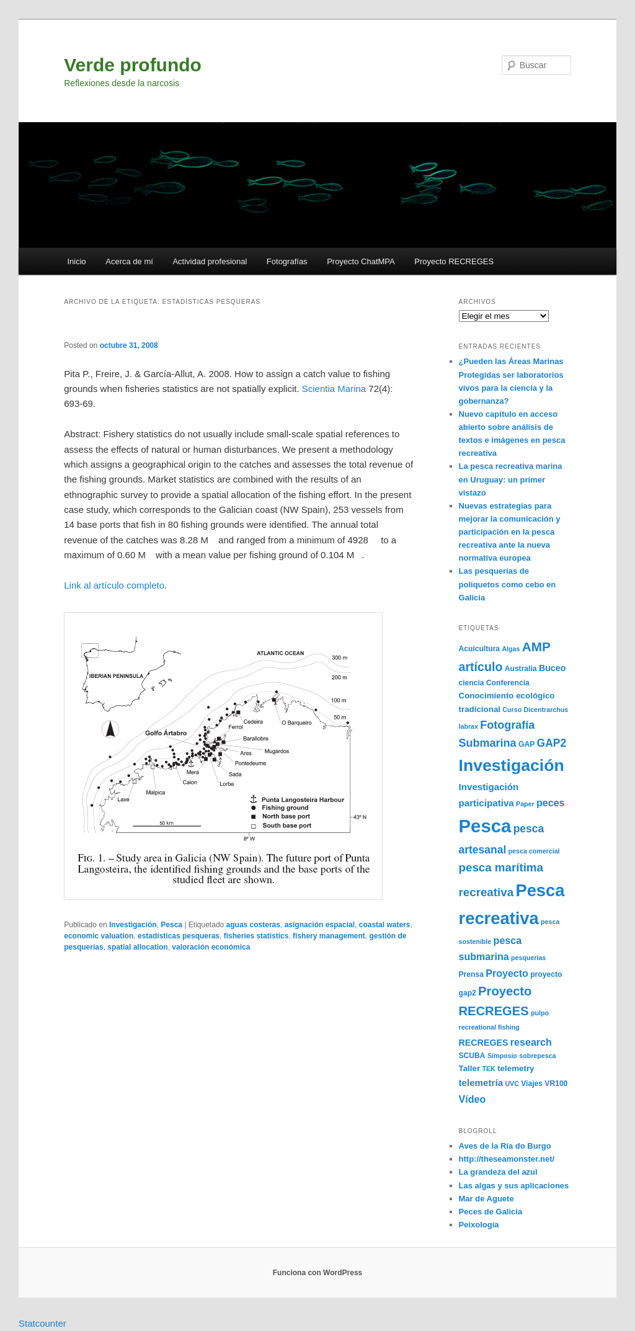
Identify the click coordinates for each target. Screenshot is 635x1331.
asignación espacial (320, 924)
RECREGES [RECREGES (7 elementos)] (483, 1043)
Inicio (76, 261)
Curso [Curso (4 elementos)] (512, 709)
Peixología (479, 1224)
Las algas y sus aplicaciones (514, 1185)
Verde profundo (133, 65)
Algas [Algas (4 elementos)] (511, 648)
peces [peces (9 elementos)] (550, 802)
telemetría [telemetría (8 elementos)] (481, 1082)
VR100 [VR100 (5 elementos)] (555, 1083)
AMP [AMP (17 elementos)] (536, 646)
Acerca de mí (129, 261)
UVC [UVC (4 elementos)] (512, 1083)
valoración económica (211, 947)
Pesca (171, 924)
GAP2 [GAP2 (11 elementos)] (552, 743)
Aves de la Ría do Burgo (505, 1146)
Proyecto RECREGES (454, 261)
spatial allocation (137, 947)
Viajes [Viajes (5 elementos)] (532, 1083)
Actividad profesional (209, 261)
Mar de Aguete (486, 1198)
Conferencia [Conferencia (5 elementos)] (508, 683)
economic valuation (98, 936)
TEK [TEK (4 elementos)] (488, 1068)
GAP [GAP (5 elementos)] (526, 744)
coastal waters (385, 924)
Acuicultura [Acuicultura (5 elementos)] (479, 648)
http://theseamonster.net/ (507, 1159)
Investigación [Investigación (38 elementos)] (511, 765)
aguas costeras (253, 924)
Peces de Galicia (491, 1211)
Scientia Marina (335, 388)
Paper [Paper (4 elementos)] (525, 804)
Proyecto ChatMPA (361, 261)
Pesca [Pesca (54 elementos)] (485, 826)
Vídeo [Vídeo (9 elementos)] (472, 1099)
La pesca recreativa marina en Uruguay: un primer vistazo (510, 479)
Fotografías (287, 261)
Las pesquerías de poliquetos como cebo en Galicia (507, 584)
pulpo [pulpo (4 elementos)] (540, 1013)
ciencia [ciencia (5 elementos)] (471, 683)
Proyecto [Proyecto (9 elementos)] (507, 973)
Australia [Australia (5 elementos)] (521, 668)
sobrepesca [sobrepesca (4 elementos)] (537, 1055)
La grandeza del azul (498, 1172)
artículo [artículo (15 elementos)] (481, 667)
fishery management (329, 936)
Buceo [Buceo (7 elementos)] (552, 668)
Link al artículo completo (114, 585)
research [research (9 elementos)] (531, 1042)
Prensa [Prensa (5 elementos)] (471, 974)
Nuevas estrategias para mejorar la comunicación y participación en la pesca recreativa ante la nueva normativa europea (510, 532)
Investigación (133, 924)
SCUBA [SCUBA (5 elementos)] (472, 1055)
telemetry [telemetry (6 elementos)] (515, 1068)
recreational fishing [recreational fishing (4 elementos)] (489, 1027)
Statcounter (42, 1323)
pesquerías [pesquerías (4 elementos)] (528, 957)
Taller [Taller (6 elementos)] (470, 1068)
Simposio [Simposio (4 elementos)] (502, 1055)
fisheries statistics (256, 936)
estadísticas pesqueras (179, 936)
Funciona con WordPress (317, 1272)
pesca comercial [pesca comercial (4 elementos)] (534, 851)
